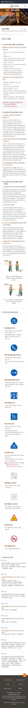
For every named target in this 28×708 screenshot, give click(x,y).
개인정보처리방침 (7, 680)
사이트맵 (7, 684)
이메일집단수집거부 (20, 680)
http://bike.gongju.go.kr (14, 73)
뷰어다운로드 (20, 684)
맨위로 (24, 675)
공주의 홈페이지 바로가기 (7, 2)
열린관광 (20, 688)
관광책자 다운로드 (7, 688)
